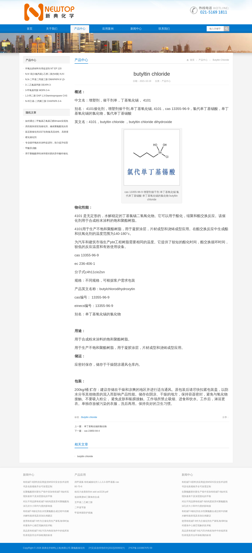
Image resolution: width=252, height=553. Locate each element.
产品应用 (80, 474)
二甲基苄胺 (80, 507)
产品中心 (79, 28)
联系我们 (164, 28)
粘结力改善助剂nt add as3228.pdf (91, 491)
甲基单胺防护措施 (84, 512)
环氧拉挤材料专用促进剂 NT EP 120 (43, 68)
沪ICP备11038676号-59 (140, 548)
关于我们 (51, 28)
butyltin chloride (85, 456)
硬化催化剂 (31, 137)
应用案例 (108, 28)
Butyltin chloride (89, 417)
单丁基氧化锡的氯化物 (95, 426)
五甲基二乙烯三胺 (84, 502)
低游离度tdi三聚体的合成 (87, 497)
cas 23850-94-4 (92, 431)
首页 (29, 28)
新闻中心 (136, 28)
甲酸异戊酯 (31, 148)
